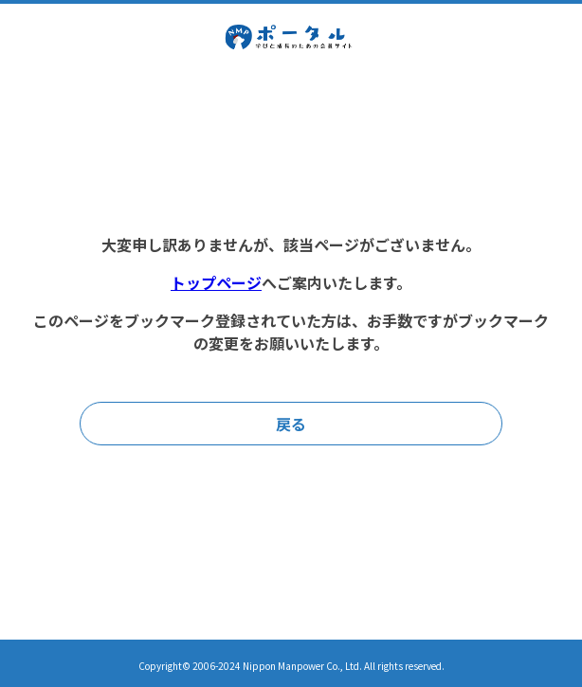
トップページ (216, 282)
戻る (291, 423)
